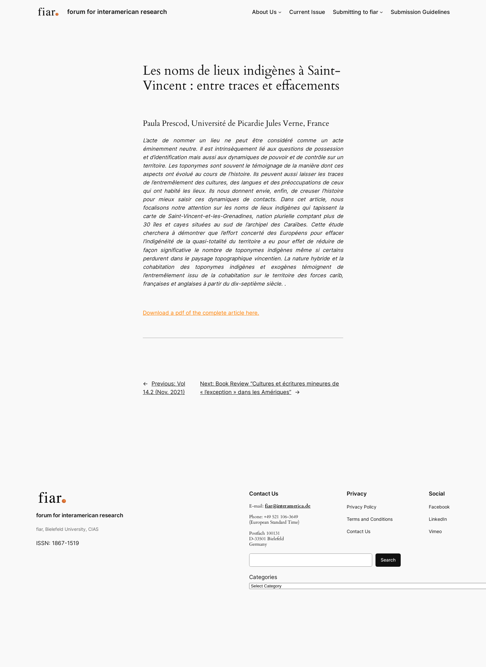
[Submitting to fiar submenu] (381, 12)
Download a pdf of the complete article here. (201, 313)
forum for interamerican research (117, 12)
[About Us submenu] (279, 12)
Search (388, 560)
